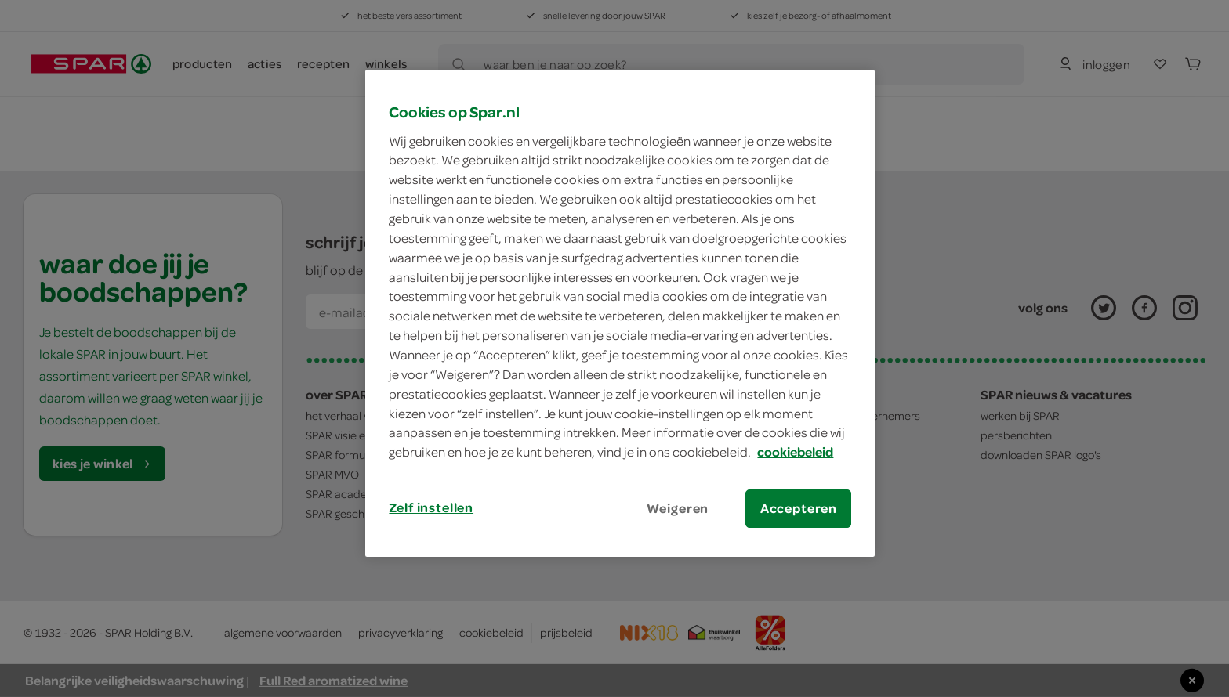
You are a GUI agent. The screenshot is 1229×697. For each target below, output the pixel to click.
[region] (620, 313)
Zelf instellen (431, 507)
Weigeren (678, 508)
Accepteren (798, 508)
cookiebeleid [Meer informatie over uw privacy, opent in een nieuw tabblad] (795, 451)
